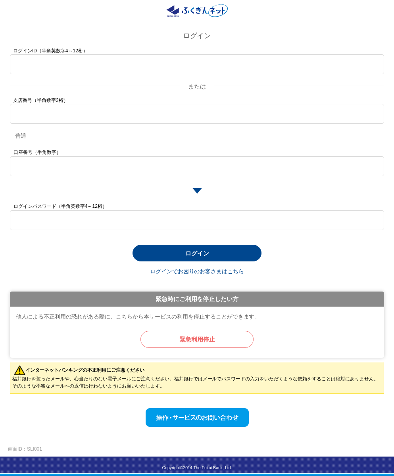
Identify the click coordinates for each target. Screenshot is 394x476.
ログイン (197, 253)
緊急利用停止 (197, 339)
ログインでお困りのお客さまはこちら (197, 271)
